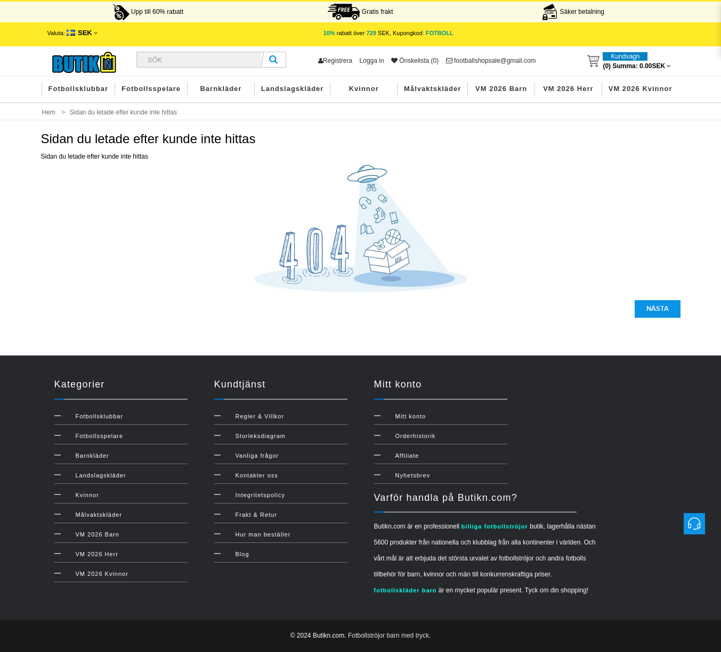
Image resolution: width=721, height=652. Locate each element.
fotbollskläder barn (405, 590)
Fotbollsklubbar (78, 89)
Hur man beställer (263, 534)
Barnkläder (220, 89)
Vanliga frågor (257, 455)
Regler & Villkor (260, 416)
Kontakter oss (257, 475)
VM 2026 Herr (568, 89)
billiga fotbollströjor (494, 526)
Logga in (372, 60)
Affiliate (407, 455)
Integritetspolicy (260, 495)
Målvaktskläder (432, 89)
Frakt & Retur (256, 514)
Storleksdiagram (261, 436)
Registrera (335, 60)
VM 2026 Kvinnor (641, 89)
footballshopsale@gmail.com (491, 60)
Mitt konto (410, 416)
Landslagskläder (292, 89)
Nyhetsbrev (413, 475)
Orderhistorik (415, 436)
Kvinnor (364, 89)
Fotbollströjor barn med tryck (388, 635)
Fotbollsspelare (151, 89)
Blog (242, 554)
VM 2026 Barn (501, 89)
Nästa (657, 308)
